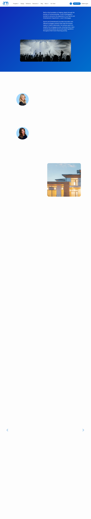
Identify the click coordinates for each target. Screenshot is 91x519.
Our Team (53, 3)
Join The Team (57, 505)
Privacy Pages (38, 505)
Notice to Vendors (29, 505)
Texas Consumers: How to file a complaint (13, 507)
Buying (22, 3)
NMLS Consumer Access (47, 505)
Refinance (28, 3)
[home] (5, 3)
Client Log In (85, 3)
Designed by (45, 513)
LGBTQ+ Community (67, 505)
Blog (42, 3)
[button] (16, 3)
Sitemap (82, 505)
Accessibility (16, 505)
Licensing (22, 505)
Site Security (76, 505)
